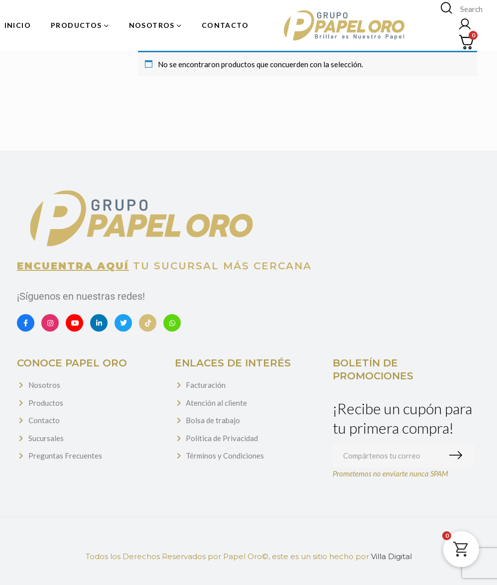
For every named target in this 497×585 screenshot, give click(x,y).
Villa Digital (391, 556)
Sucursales (46, 438)
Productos (45, 402)
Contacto (44, 420)
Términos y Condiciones (225, 455)
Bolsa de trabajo (213, 420)
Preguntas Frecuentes (65, 455)
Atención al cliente (216, 402)
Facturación (206, 384)
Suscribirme (458, 456)
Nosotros (44, 384)
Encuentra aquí (73, 266)
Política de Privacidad (222, 438)
